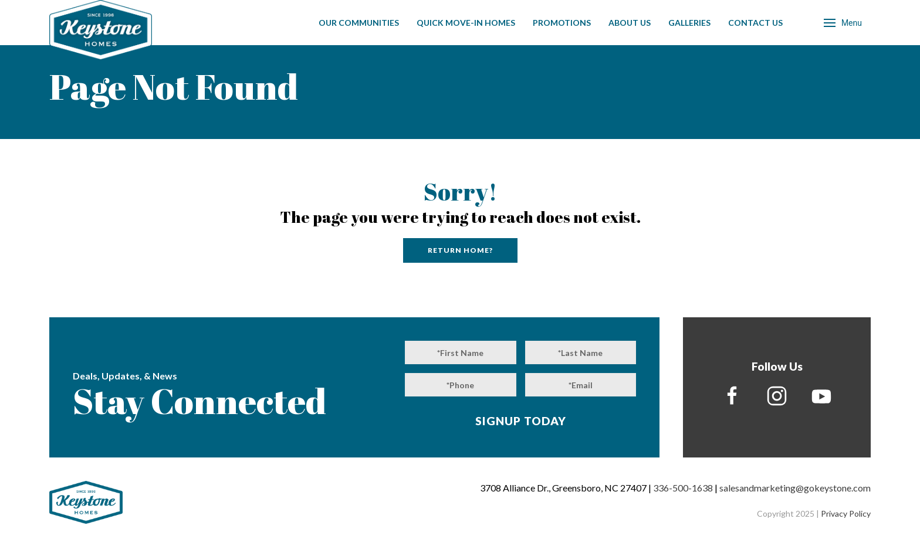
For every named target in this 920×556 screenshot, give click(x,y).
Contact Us (755, 23)
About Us (629, 23)
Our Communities (359, 23)
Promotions (562, 23)
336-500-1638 (683, 487)
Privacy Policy (846, 513)
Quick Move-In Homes (466, 23)
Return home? (460, 250)
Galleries (689, 23)
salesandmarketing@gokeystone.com (795, 487)
